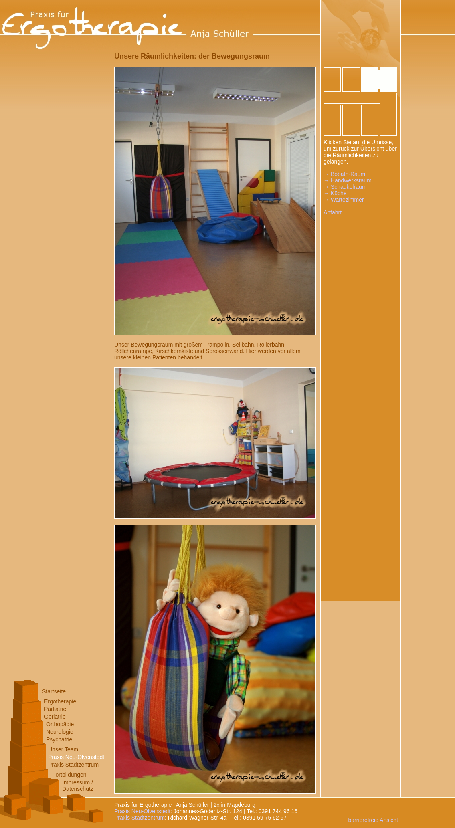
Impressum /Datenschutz (77, 785)
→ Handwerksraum (348, 180)
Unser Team (63, 749)
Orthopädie (60, 724)
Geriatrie (55, 716)
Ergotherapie (60, 701)
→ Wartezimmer (344, 199)
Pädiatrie (55, 709)
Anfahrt (333, 212)
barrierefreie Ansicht (373, 820)
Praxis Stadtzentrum (73, 764)
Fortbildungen (69, 774)
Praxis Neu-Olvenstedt (76, 757)
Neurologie (59, 732)
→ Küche (335, 193)
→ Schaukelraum (345, 187)
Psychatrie (59, 739)
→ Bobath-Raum (344, 174)
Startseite (54, 691)
